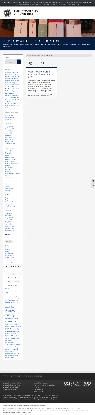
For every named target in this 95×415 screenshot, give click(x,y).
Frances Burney (10, 161)
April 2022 (8, 137)
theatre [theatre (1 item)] (7, 355)
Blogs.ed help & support (10, 389)
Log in (7, 200)
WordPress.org (10, 206)
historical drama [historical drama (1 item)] (13, 324)
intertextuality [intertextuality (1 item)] (15, 329)
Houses (7, 169)
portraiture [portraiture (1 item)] (15, 347)
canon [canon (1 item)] (6, 300)
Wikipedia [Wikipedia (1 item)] (7, 357)
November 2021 (10, 139)
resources (8, 180)
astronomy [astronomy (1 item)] (14, 296)
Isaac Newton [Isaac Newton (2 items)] (10, 331)
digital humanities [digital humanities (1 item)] (14, 305)
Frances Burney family (12, 163)
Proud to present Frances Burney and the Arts (12, 105)
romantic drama (10, 182)
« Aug (7, 288)
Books (7, 155)
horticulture (9, 167)
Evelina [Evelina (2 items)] (11, 307)
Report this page (39, 391)
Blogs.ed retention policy (11, 387)
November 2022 (10, 129)
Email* (13, 236)
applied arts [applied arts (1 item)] (8, 296)
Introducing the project (12, 174)
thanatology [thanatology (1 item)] (16, 353)
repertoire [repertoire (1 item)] (7, 349)
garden (7, 165)
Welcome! (8, 119)
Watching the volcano (12, 72)
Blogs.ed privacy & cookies (11, 385)
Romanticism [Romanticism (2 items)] (15, 349)
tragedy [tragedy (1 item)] (11, 355)
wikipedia (8, 190)
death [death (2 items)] (13, 302)
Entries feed (9, 202)
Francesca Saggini (34, 95)
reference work (10, 178)
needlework (9, 176)
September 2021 (10, 143)
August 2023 (9, 127)
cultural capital (10, 157)
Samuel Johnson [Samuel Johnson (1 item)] (9, 351)
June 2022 (8, 133)
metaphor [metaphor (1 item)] (12, 340)
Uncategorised (9, 188)
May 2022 (8, 135)
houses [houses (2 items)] (8, 326)
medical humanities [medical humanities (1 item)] (16, 338)
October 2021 (9, 141)
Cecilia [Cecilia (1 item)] (10, 300)
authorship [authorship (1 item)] (8, 298)
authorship (8, 151)
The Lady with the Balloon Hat (31, 41)
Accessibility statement (41, 383)
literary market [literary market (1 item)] (12, 333)
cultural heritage (10, 159)
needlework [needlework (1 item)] (8, 344)
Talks (7, 186)
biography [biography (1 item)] (13, 298)
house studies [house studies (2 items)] (16, 326)
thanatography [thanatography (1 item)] (9, 353)
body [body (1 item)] (18, 298)
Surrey (7, 184)
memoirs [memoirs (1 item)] (7, 340)
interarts (8, 172)
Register (7, 198)
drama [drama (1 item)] (7, 307)
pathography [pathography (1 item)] (8, 347)
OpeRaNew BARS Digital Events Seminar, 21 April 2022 (39, 74)
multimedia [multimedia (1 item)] (8, 342)
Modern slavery (39, 389)
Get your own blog (40, 405)
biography (8, 153)
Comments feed (10, 204)
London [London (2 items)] (8, 335)
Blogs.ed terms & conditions (12, 383)
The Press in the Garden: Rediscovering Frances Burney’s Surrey (13, 91)
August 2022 (9, 131)
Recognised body (21, 399)
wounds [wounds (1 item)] (12, 357)
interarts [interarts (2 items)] (8, 329)
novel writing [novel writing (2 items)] (16, 344)
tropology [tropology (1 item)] (15, 355)
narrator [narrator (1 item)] (13, 342)
